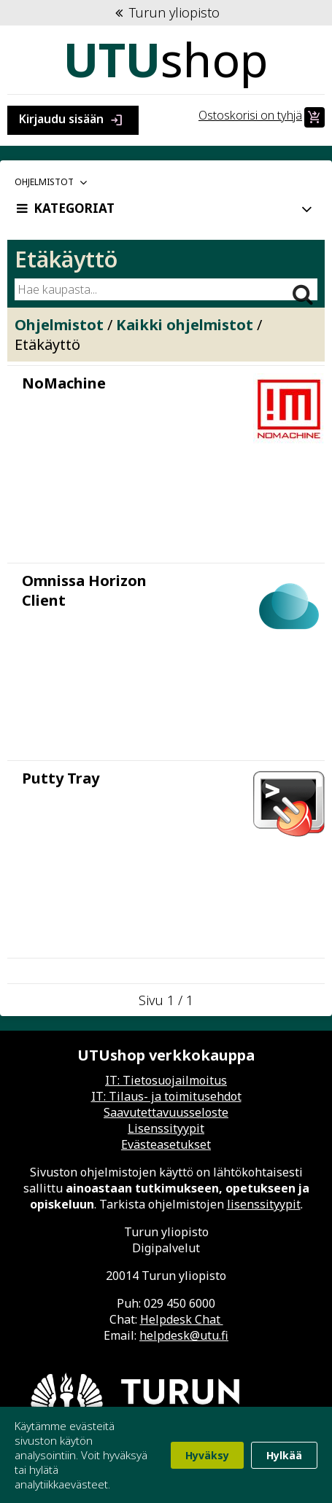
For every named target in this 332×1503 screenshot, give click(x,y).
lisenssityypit (264, 1204)
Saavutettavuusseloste (166, 1112)
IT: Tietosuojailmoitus (166, 1080)
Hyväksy (207, 1455)
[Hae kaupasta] (151, 289)
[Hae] (302, 288)
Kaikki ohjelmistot (184, 325)
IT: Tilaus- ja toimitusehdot (166, 1096)
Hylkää (284, 1455)
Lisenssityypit (166, 1128)
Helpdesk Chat (181, 1319)
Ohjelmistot (59, 325)
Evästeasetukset (166, 1144)
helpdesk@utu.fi (183, 1335)
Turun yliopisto (166, 12)
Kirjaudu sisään (73, 120)
